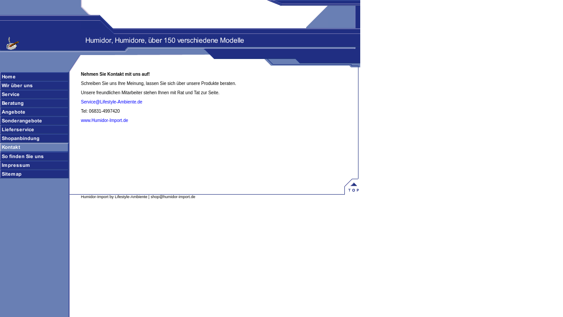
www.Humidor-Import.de (104, 120)
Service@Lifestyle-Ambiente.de (112, 102)
